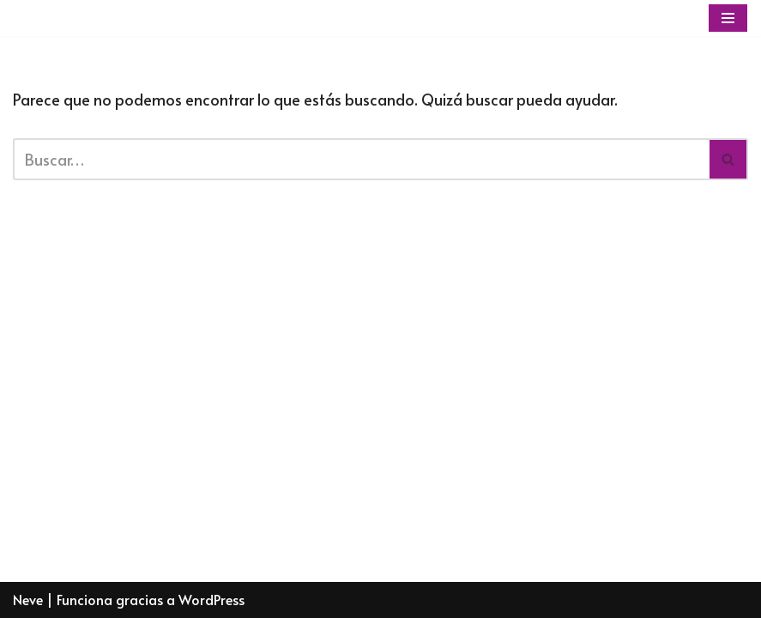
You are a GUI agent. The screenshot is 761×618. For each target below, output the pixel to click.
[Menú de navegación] (728, 18)
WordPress (211, 599)
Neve (28, 599)
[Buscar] (361, 159)
